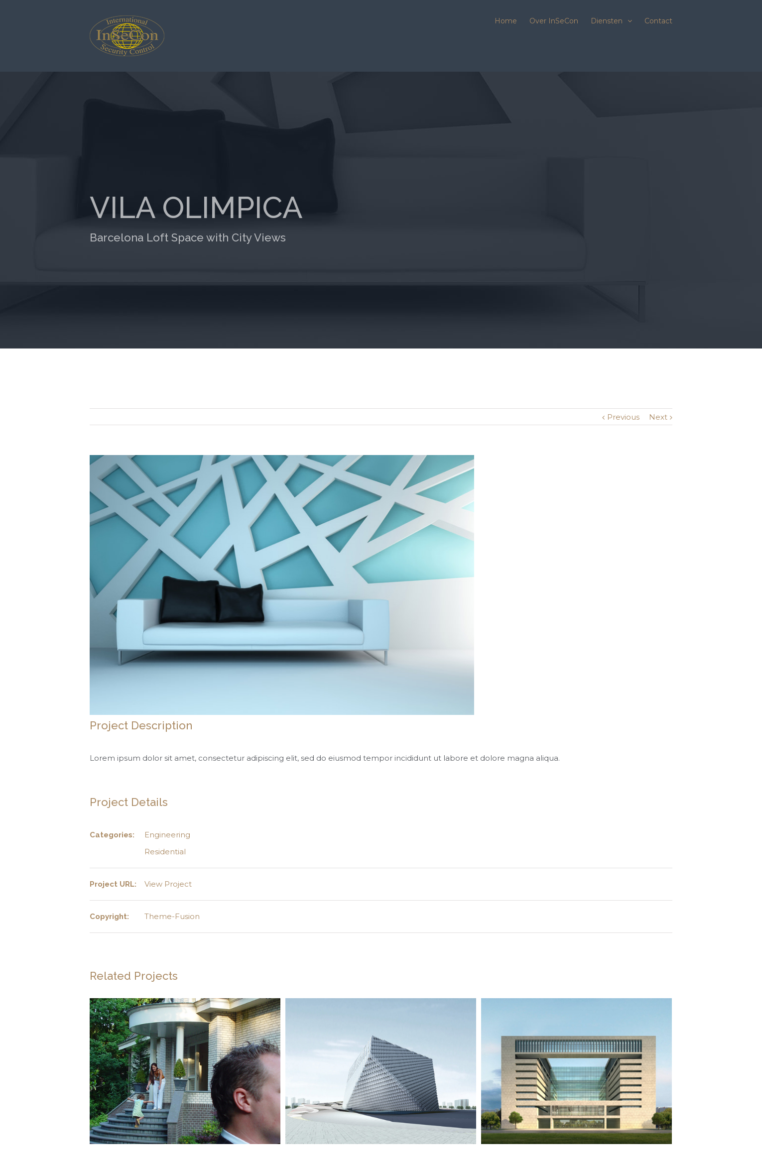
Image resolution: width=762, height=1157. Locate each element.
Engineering (167, 834)
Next (658, 417)
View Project (168, 884)
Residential (165, 851)
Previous (623, 417)
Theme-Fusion (172, 916)
